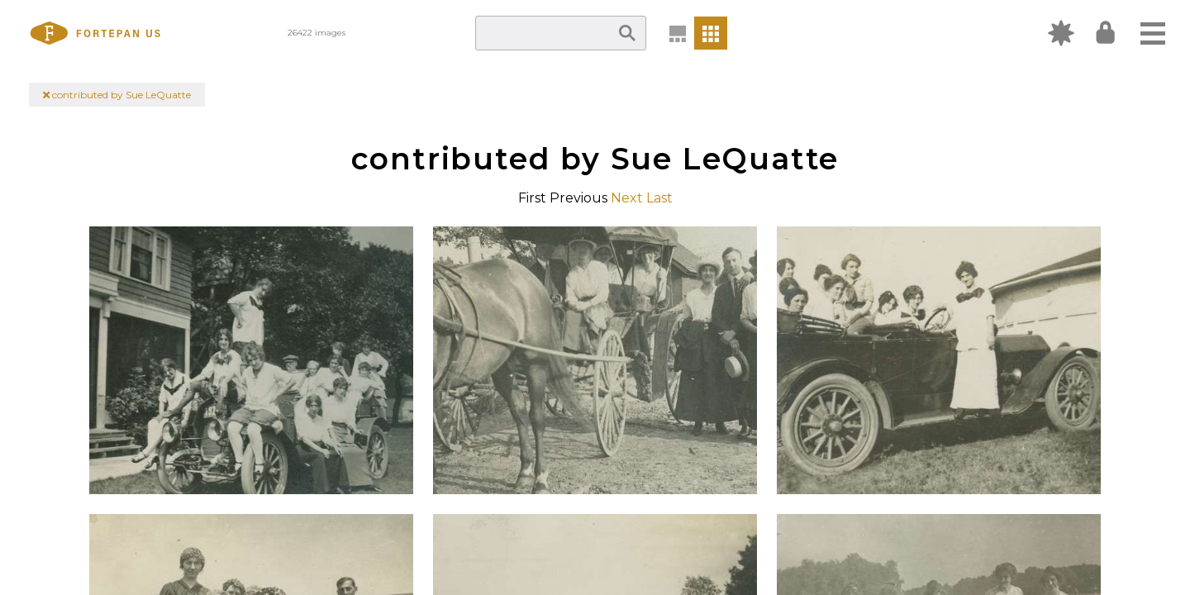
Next (627, 198)
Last (659, 198)
